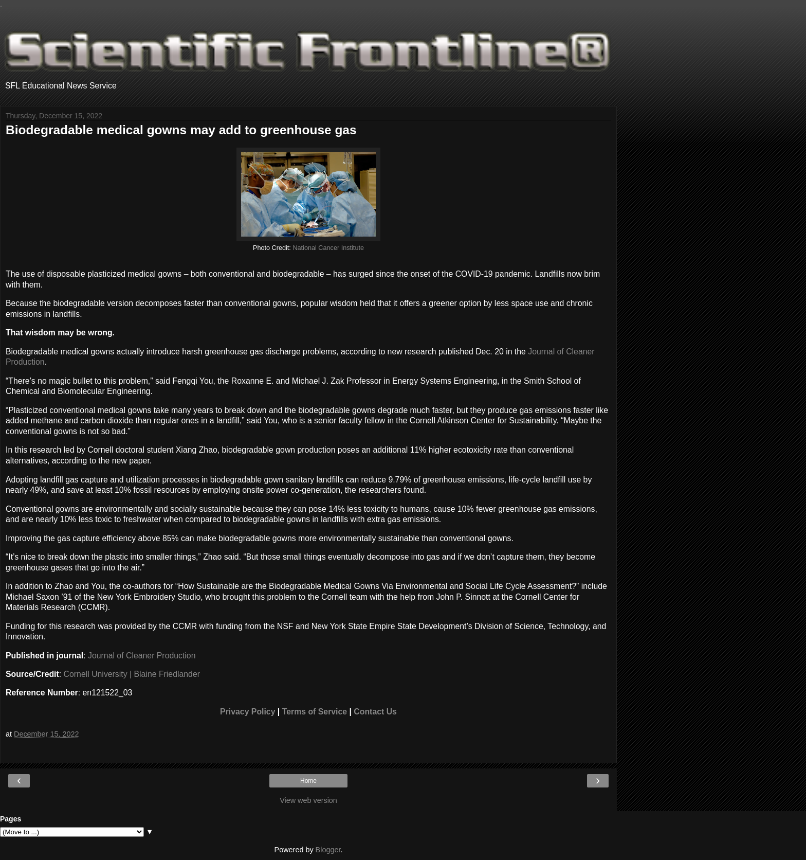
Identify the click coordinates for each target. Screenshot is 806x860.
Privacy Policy (247, 711)
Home (308, 780)
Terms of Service (314, 711)
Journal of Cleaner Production (141, 655)
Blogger (328, 850)
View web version (308, 800)
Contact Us (375, 711)
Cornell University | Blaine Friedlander (132, 674)
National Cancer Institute (328, 248)
